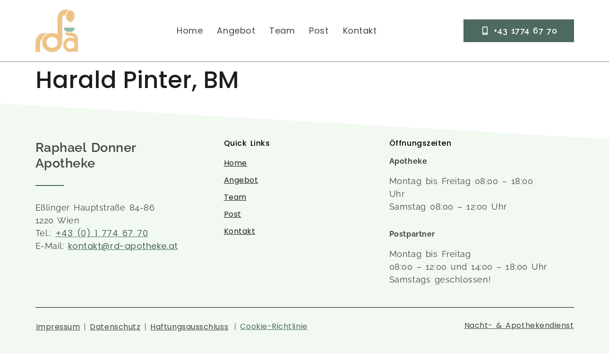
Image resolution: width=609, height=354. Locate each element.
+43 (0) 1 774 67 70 (101, 233)
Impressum (58, 326)
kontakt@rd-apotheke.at (123, 246)
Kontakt (360, 30)
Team (282, 30)
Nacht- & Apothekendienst (519, 325)
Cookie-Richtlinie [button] (273, 326)
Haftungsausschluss (189, 326)
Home (190, 30)
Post (318, 30)
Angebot (236, 30)
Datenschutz (115, 326)
